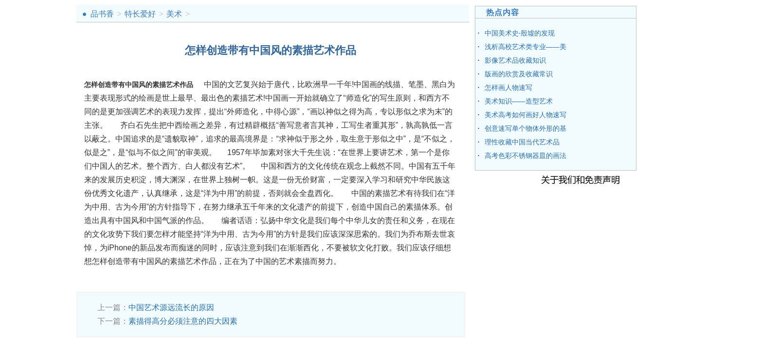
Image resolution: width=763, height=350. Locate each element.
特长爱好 (140, 14)
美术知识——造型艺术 (519, 101)
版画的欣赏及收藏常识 (519, 74)
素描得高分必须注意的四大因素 (182, 321)
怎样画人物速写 (508, 87)
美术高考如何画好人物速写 (525, 115)
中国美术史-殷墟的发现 (520, 33)
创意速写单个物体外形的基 (525, 128)
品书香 (102, 14)
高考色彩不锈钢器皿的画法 (525, 155)
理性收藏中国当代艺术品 (522, 142)
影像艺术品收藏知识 (515, 60)
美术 (174, 14)
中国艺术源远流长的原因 (171, 307)
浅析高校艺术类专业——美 (525, 47)
